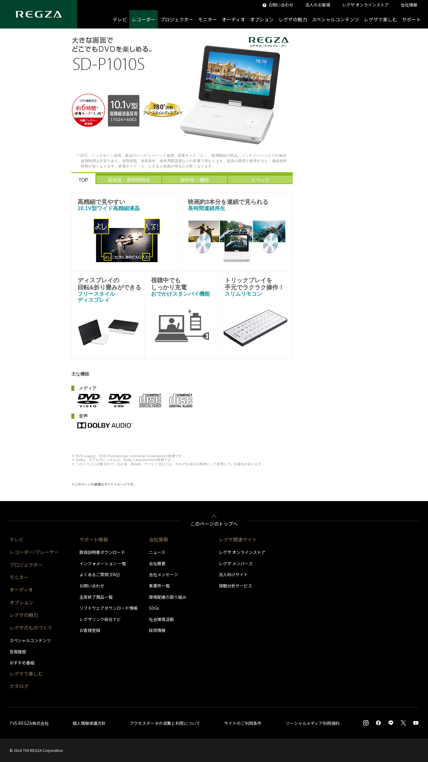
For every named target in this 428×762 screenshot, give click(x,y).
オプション (262, 19)
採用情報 (157, 630)
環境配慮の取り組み (167, 597)
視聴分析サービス (235, 586)
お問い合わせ (91, 586)
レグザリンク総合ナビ (100, 619)
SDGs (154, 608)
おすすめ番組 (22, 663)
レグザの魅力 (292, 19)
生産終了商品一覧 (96, 597)
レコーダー (143, 19)
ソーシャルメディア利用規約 (312, 723)
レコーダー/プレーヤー (34, 551)
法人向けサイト (233, 574)
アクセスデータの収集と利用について (165, 723)
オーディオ (233, 19)
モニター (207, 19)
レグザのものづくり (31, 627)
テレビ (120, 19)
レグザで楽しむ (380, 19)
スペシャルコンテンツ (335, 19)
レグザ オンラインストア (242, 552)
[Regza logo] (38, 14)
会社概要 (157, 563)
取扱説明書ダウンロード (102, 552)
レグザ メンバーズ (236, 563)
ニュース (157, 552)
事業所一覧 (159, 586)
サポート (411, 19)
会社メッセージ (163, 574)
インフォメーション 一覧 (102, 563)
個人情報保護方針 (89, 723)
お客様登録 (89, 630)
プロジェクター (176, 19)
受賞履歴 (18, 652)
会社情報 (158, 539)
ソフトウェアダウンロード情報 (108, 608)
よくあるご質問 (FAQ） (101, 574)
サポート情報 (93, 539)
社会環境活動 (161, 619)
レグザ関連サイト (238, 539)
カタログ (19, 686)
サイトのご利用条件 (243, 723)
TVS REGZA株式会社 (29, 723)
